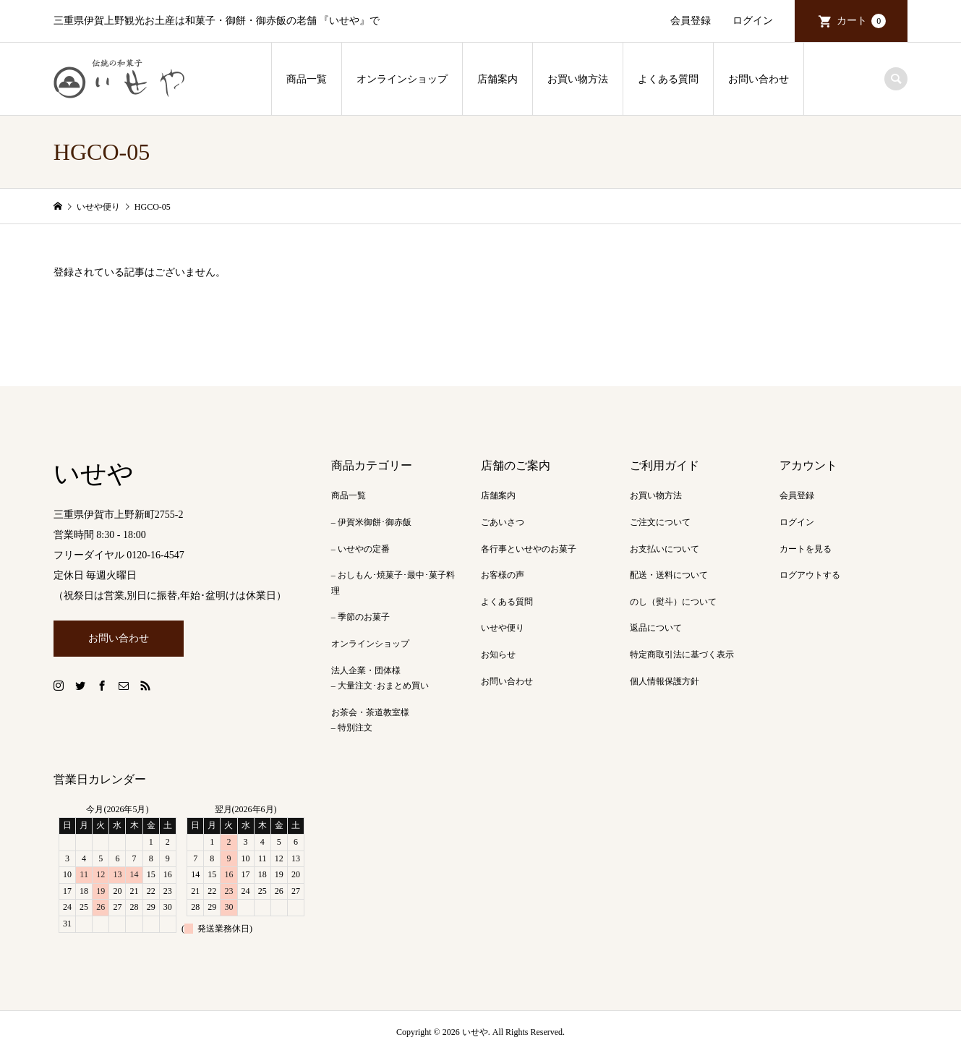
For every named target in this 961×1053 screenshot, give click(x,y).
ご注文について (660, 522)
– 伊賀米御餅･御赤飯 (371, 522)
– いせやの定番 (360, 549)
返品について (656, 628)
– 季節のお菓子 (360, 617)
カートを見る (806, 549)
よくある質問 (668, 79)
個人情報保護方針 (664, 681)
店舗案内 (497, 79)
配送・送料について (669, 575)
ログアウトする (810, 575)
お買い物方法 (577, 79)
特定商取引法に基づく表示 (682, 654)
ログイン (753, 20)
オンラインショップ (402, 79)
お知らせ (498, 654)
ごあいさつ (502, 522)
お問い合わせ (758, 79)
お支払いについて (664, 549)
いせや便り (502, 628)
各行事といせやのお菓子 (528, 549)
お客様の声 (502, 575)
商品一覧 (306, 79)
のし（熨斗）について (673, 602)
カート (861, 21)
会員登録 (690, 20)
